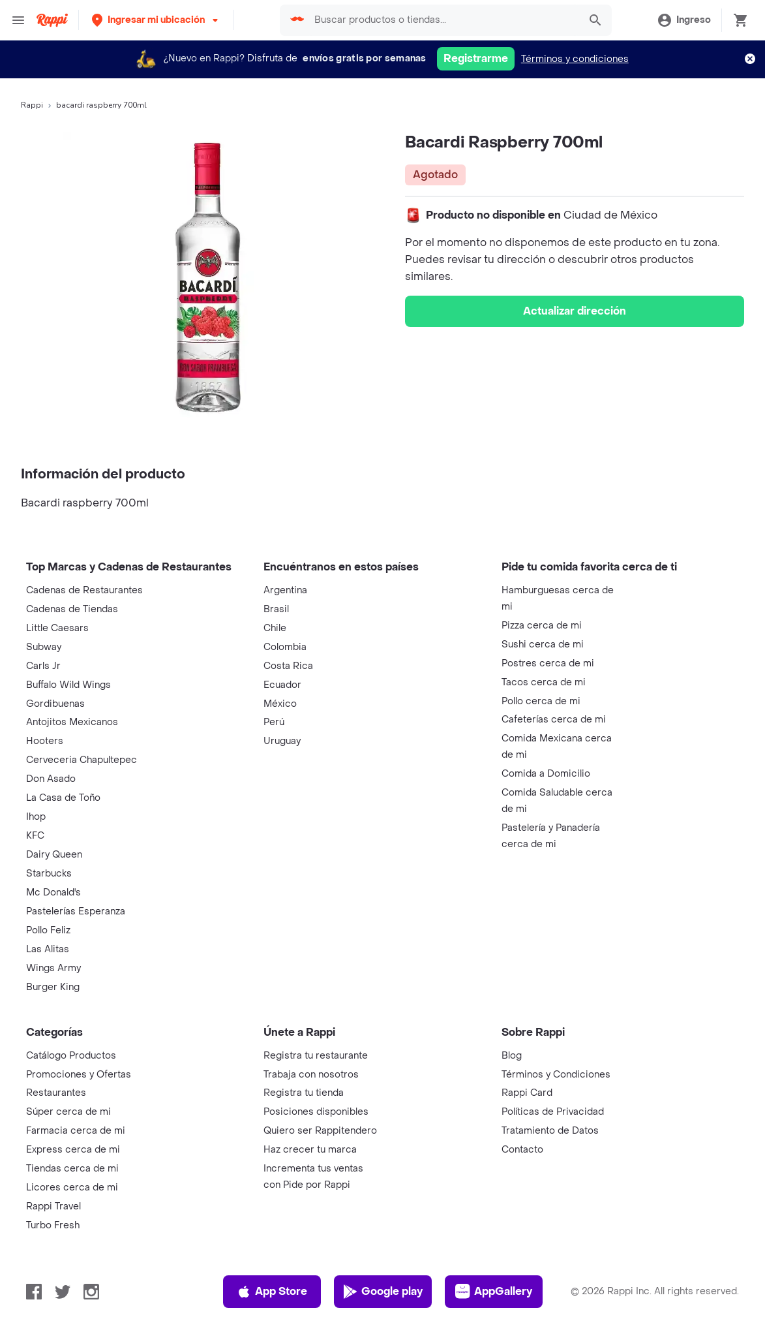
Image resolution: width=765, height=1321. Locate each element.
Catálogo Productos (71, 1055)
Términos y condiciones (575, 59)
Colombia (285, 647)
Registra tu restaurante (315, 1055)
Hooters (44, 741)
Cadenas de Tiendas (72, 609)
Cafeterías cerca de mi (554, 719)
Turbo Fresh (53, 1225)
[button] (156, 20)
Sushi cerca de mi (543, 644)
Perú (273, 722)
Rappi (32, 105)
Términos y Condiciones (556, 1074)
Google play (382, 1291)
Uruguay (282, 741)
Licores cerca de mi (72, 1187)
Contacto (522, 1149)
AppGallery (493, 1291)
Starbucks (49, 873)
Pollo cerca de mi (541, 701)
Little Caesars (57, 628)
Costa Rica (288, 666)
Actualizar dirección (574, 311)
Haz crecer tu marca (310, 1149)
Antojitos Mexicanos (72, 722)
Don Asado (51, 779)
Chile (274, 628)
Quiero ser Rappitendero (320, 1131)
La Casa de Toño (63, 798)
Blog (512, 1055)
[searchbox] (443, 20)
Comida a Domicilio (546, 774)
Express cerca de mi (73, 1149)
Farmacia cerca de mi (75, 1131)
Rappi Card (527, 1093)
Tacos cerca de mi (544, 682)
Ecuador (282, 685)
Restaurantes (56, 1093)
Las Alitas (47, 949)
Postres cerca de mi (548, 663)
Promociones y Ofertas (78, 1074)
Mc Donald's (53, 892)
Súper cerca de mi (68, 1112)
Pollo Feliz (48, 930)
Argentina (285, 590)
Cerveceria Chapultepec (81, 760)
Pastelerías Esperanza (75, 911)
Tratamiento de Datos (550, 1131)
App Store (271, 1291)
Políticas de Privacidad (553, 1112)
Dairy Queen (54, 854)
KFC (35, 836)
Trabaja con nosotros (311, 1074)
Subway (43, 647)
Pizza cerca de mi (542, 625)
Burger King (53, 987)
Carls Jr (43, 666)
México (280, 704)
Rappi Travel (53, 1206)
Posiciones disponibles (315, 1112)
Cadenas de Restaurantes (84, 590)
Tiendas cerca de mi (72, 1168)
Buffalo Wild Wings (68, 685)
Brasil (276, 609)
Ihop (36, 817)
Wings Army (53, 968)
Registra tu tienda (303, 1093)
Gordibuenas (55, 704)
